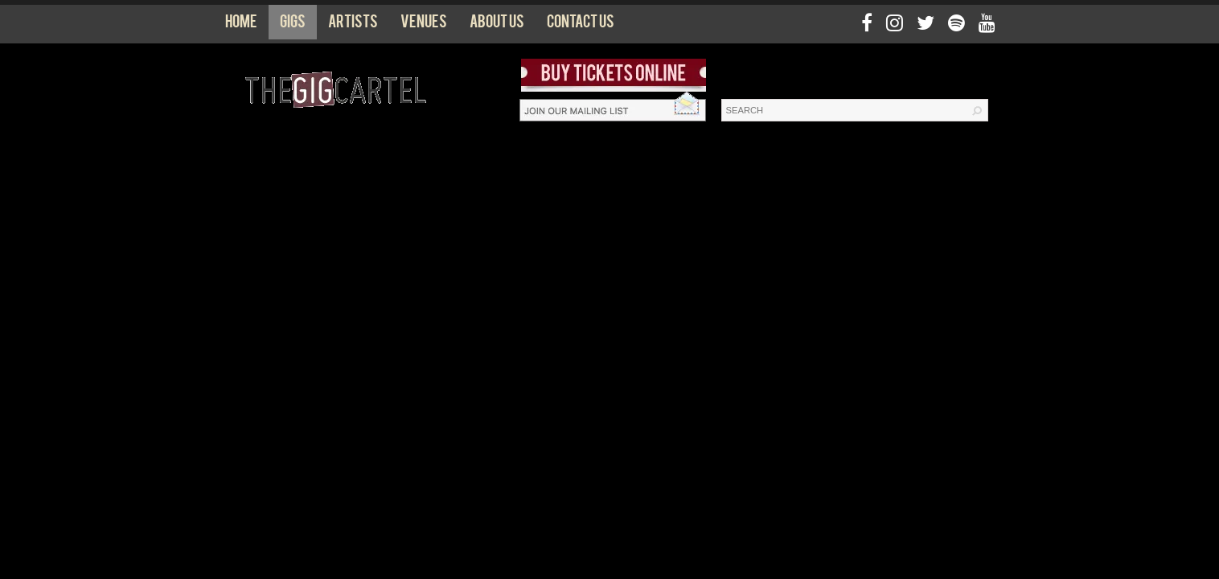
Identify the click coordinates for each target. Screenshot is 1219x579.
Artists (353, 25)
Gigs (293, 25)
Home (241, 25)
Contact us (580, 25)
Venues (423, 25)
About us (497, 25)
